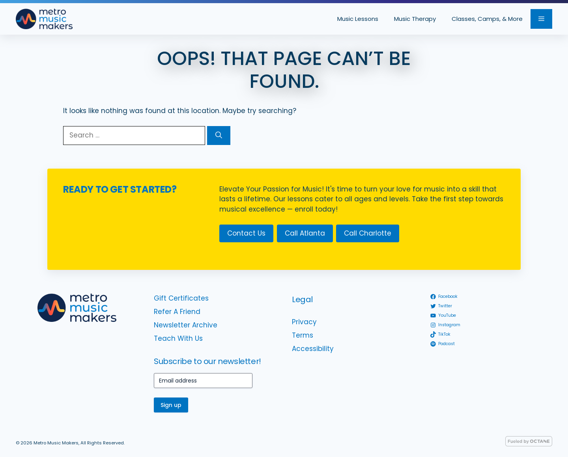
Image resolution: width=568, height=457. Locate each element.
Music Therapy (415, 19)
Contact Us (246, 233)
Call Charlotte (367, 233)
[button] (541, 19)
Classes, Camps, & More (487, 19)
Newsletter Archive (185, 325)
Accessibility (313, 348)
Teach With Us (178, 338)
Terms (302, 335)
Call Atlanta (305, 233)
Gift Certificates (181, 298)
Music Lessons (357, 19)
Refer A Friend (177, 311)
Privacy (304, 322)
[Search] (218, 135)
